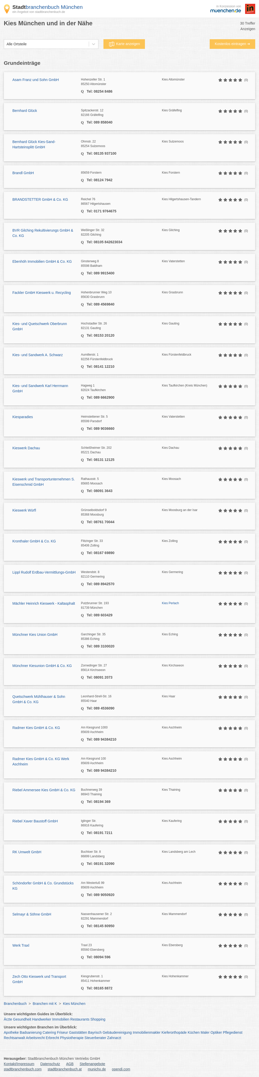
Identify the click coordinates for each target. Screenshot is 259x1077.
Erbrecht (52, 1038)
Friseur (62, 1032)
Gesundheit (22, 1019)
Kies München (74, 1004)
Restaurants (79, 1019)
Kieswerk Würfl (24, 510)
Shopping (97, 1019)
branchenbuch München (47, 7)
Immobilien (60, 1019)
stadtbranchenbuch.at (65, 1069)
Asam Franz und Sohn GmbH (35, 80)
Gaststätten (78, 1032)
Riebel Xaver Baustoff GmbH (35, 821)
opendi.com (121, 1069)
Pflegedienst (232, 1032)
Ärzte (8, 1019)
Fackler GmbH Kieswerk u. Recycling (41, 293)
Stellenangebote (92, 1064)
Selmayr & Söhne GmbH (31, 914)
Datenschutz (50, 1064)
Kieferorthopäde (174, 1032)
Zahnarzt (114, 1038)
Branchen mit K (45, 1004)
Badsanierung (30, 1032)
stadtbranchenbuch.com (22, 1069)
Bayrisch (95, 1032)
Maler (205, 1032)
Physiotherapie (72, 1038)
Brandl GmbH (23, 173)
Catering (49, 1032)
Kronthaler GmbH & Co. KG (34, 541)
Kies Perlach (170, 603)
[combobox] (6, 44)
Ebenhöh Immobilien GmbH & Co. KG (42, 261)
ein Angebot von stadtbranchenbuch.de (38, 12)
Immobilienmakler (147, 1032)
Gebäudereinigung (117, 1032)
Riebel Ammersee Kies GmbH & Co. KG (43, 790)
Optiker (216, 1032)
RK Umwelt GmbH (26, 852)
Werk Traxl (20, 945)
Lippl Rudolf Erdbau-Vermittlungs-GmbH (44, 572)
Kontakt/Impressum (19, 1064)
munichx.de (97, 1069)
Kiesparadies (22, 417)
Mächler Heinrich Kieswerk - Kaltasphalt (43, 603)
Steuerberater (95, 1038)
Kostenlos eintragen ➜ (232, 44)
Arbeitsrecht (35, 1038)
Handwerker (41, 1019)
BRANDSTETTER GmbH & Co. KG (40, 199)
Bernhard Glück (24, 111)
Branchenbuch (15, 1004)
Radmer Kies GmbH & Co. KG (36, 728)
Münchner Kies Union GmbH (34, 635)
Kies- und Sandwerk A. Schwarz (37, 355)
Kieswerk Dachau (26, 448)
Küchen (194, 1032)
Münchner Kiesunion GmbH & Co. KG (42, 666)
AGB (70, 1064)
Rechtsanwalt (14, 1038)
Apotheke (11, 1032)
